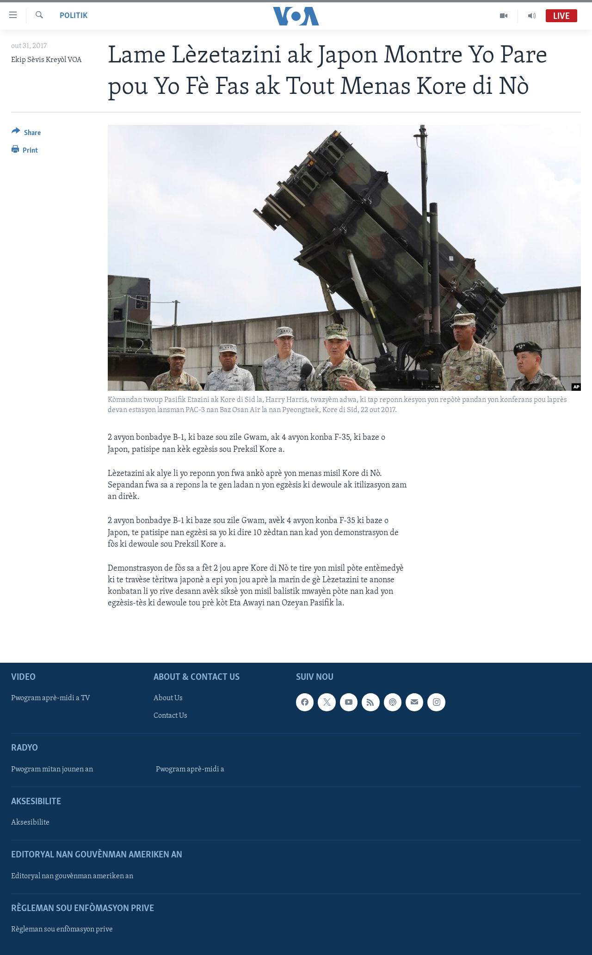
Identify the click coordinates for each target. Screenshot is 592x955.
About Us (168, 698)
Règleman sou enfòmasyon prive (62, 929)
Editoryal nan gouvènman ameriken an (72, 876)
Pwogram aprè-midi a (190, 769)
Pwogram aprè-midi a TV (50, 698)
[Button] (26, 134)
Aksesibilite (30, 822)
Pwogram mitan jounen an (52, 769)
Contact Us (170, 716)
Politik (73, 16)
